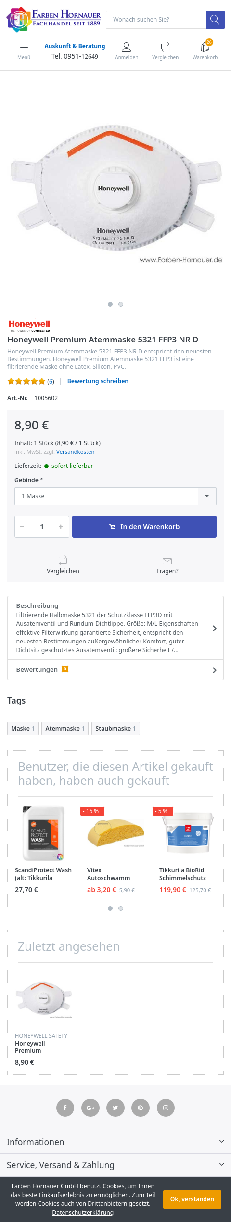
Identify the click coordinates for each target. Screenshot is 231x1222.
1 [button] (110, 304)
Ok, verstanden (192, 1199)
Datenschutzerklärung (83, 1213)
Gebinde (26, 480)
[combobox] (115, 496)
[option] (115, 189)
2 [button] (120, 304)
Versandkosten (75, 451)
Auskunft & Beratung (74, 46)
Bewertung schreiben (97, 381)
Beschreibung (112, 628)
